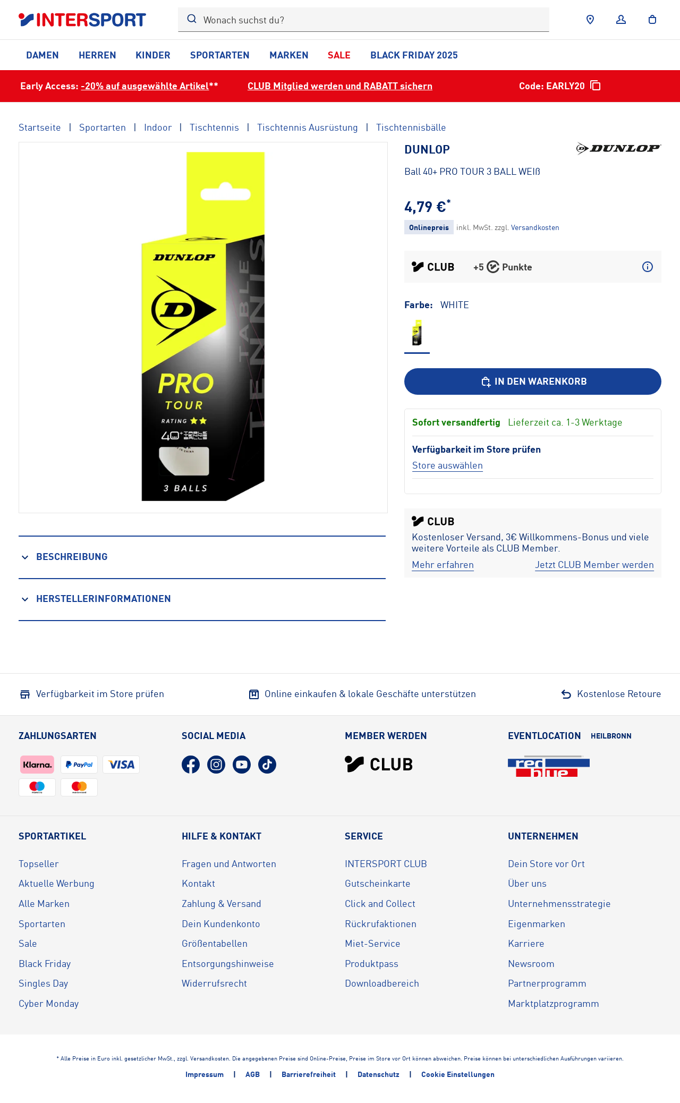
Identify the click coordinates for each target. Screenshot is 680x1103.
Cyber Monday (49, 1003)
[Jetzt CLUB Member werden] (594, 564)
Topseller (39, 863)
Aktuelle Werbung (57, 883)
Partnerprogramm (547, 983)
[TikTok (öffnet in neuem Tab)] (267, 765)
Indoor (158, 127)
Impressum (204, 1074)
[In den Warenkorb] (532, 381)
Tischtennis (214, 127)
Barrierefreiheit (309, 1074)
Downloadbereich (382, 983)
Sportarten (220, 55)
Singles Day (43, 983)
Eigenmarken (536, 923)
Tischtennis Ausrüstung (307, 127)
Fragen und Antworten (229, 863)
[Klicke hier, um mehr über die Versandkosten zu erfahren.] (535, 227)
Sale (339, 55)
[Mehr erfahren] (443, 564)
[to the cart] (652, 20)
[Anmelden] (621, 20)
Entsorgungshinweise (228, 963)
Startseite (40, 127)
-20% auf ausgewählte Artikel (145, 85)
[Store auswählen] (447, 465)
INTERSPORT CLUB (386, 863)
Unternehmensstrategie (559, 903)
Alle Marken (44, 903)
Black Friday (45, 963)
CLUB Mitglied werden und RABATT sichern (340, 85)
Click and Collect (380, 903)
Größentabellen (215, 943)
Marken (289, 55)
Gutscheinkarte (378, 883)
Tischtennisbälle (411, 127)
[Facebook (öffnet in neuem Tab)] (191, 765)
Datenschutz (379, 1074)
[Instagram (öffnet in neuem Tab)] (216, 765)
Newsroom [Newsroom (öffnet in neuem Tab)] (531, 963)
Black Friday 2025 (414, 55)
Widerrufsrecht (214, 983)
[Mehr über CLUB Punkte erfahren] (647, 266)
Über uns (527, 883)
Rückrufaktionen (380, 923)
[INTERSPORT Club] (379, 764)
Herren (97, 55)
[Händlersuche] (590, 20)
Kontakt (198, 883)
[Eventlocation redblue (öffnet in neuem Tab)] (549, 766)
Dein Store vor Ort (546, 863)
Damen (42, 55)
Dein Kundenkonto (221, 923)
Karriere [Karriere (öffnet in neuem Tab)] (526, 943)
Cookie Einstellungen (458, 1074)
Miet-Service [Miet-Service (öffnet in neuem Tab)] (373, 943)
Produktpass (371, 963)
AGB (252, 1074)
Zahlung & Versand (221, 903)
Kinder (153, 55)
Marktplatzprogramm (553, 1003)
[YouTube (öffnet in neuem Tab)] (242, 765)
